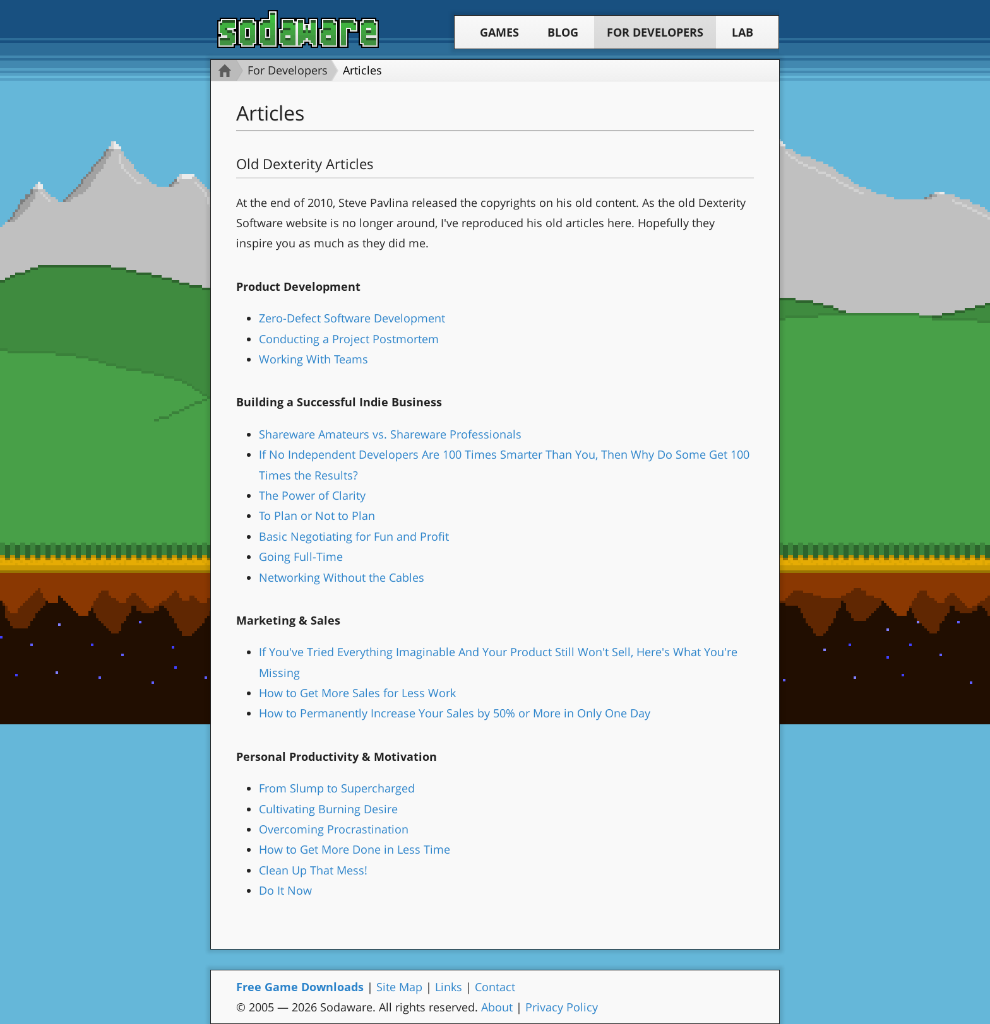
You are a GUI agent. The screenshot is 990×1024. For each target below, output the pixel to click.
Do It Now (285, 890)
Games (499, 32)
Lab (742, 32)
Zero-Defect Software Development (352, 318)
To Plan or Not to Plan (317, 515)
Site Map (399, 986)
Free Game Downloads (300, 986)
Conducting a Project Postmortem (349, 338)
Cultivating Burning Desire (328, 808)
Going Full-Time (301, 556)
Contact (495, 986)
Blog (562, 32)
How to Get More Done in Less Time (354, 849)
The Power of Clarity (312, 495)
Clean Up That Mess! (313, 870)
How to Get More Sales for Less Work (357, 692)
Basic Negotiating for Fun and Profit (354, 536)
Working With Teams (313, 359)
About (497, 1007)
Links (448, 986)
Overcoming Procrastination (334, 829)
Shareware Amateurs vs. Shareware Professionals (390, 434)
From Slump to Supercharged (337, 788)
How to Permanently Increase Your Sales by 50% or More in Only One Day (454, 713)
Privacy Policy (561, 1007)
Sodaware (298, 29)
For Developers (655, 32)
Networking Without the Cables (341, 577)
